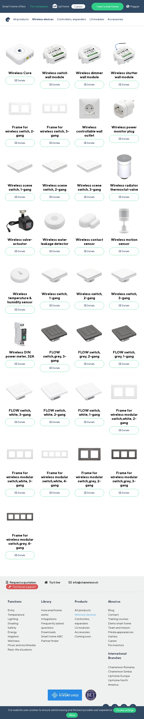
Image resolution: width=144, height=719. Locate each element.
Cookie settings (124, 710)
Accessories (115, 19)
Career (78, 6)
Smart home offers (14, 6)
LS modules (96, 19)
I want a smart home (107, 6)
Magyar (132, 6)
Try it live (52, 582)
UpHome (61, 6)
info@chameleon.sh (83, 582)
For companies (39, 6)
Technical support (22, 586)
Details (20, 80)
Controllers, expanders (71, 19)
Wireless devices (43, 19)
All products (21, 19)
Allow (72, 715)
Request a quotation (21, 582)
